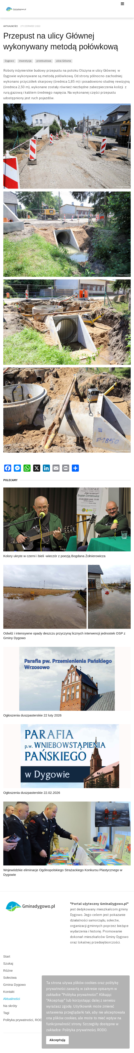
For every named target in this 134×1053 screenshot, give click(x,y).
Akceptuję (57, 1040)
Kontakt (8, 991)
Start (6, 956)
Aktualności (11, 999)
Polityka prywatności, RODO (24, 1020)
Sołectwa (10, 977)
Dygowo (9, 60)
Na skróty (10, 1006)
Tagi (6, 1013)
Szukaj (8, 963)
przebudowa (43, 60)
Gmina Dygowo (14, 984)
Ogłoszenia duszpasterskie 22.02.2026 (31, 792)
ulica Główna (63, 60)
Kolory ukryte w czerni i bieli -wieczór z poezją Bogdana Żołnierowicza (54, 556)
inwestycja (25, 60)
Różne (8, 970)
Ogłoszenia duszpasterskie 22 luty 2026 (32, 715)
